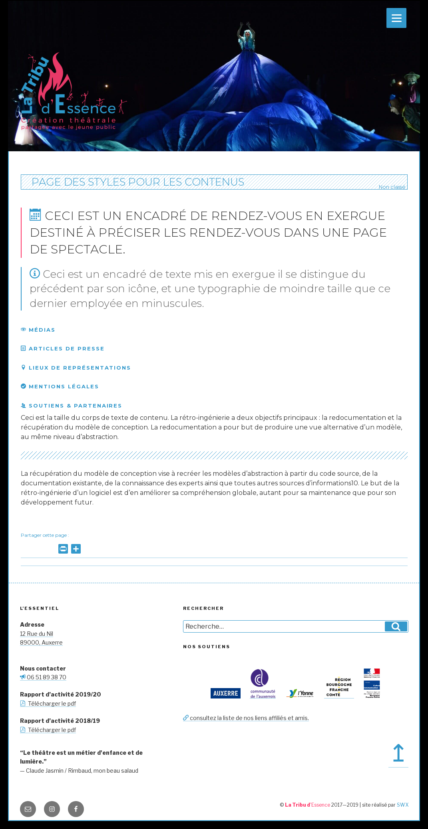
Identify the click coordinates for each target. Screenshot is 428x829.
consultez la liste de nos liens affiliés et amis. (246, 717)
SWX (402, 805)
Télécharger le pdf (48, 703)
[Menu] (396, 18)
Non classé (392, 187)
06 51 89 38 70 (43, 677)
